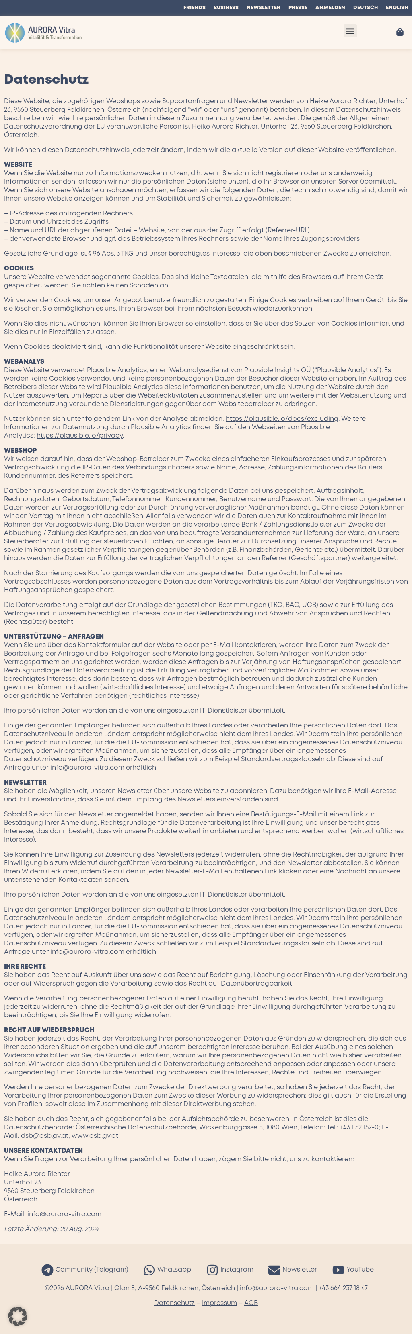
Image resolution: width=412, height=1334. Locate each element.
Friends (194, 8)
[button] (350, 30)
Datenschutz (174, 1303)
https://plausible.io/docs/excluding (282, 419)
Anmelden (330, 8)
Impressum (219, 1303)
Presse (297, 8)
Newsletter (263, 8)
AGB (251, 1303)
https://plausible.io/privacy (80, 436)
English (397, 8)
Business (226, 8)
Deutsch (365, 8)
